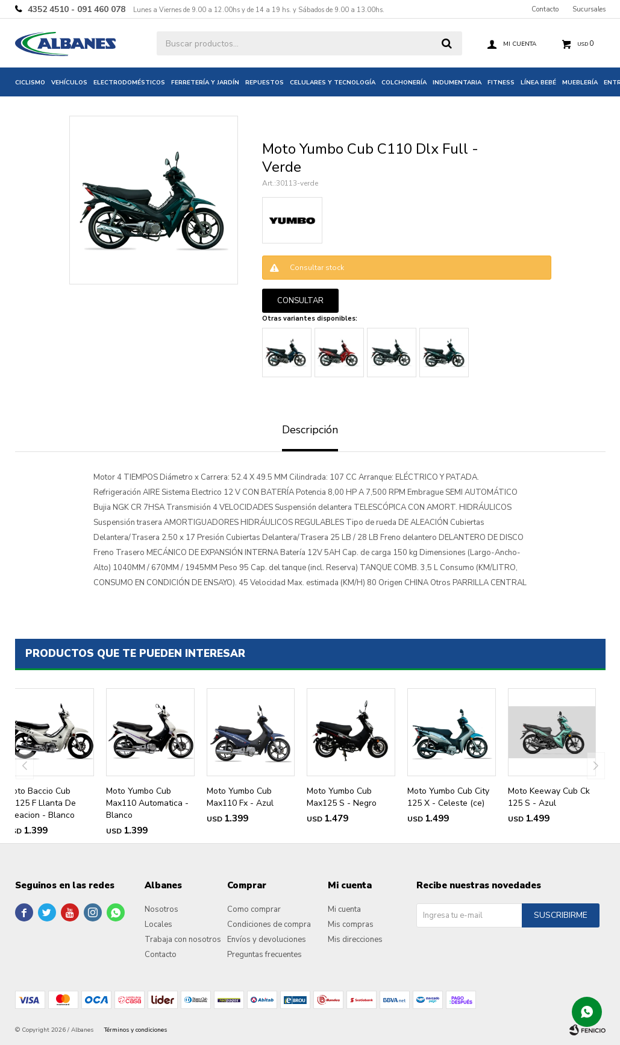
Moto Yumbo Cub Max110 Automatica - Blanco (147, 803)
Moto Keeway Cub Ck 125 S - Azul (549, 797)
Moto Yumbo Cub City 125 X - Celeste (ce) (448, 797)
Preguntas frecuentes (264, 954)
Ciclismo (30, 82)
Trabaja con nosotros (183, 939)
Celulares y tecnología (332, 82)
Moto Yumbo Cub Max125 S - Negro (342, 797)
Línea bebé (538, 82)
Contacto (545, 9)
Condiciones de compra (269, 924)
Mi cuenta (344, 909)
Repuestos (264, 82)
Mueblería (580, 82)
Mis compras (351, 924)
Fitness (501, 82)
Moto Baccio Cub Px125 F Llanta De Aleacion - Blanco (41, 803)
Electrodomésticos (129, 82)
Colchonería (404, 82)
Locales (158, 924)
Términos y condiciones (135, 1030)
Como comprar (254, 909)
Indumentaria (457, 82)
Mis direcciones (355, 939)
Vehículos (69, 82)
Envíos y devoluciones (266, 939)
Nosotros (161, 909)
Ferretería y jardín (205, 82)
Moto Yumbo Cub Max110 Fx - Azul (240, 797)
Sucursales (589, 9)
